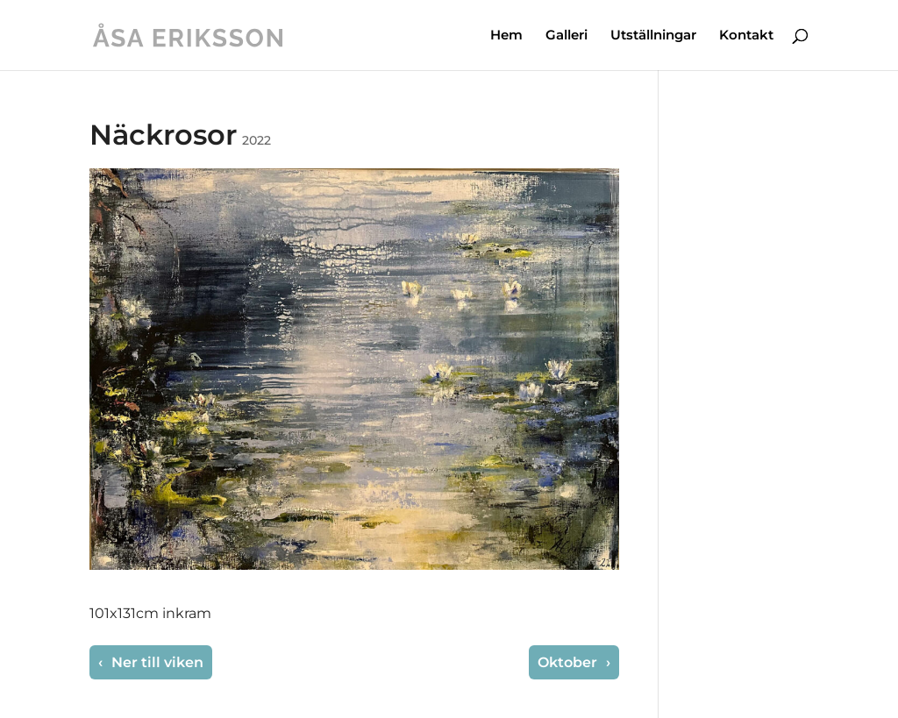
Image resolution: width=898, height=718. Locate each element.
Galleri (566, 36)
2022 (256, 140)
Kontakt (746, 36)
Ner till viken (155, 662)
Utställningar (653, 36)
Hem (506, 36)
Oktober (569, 662)
